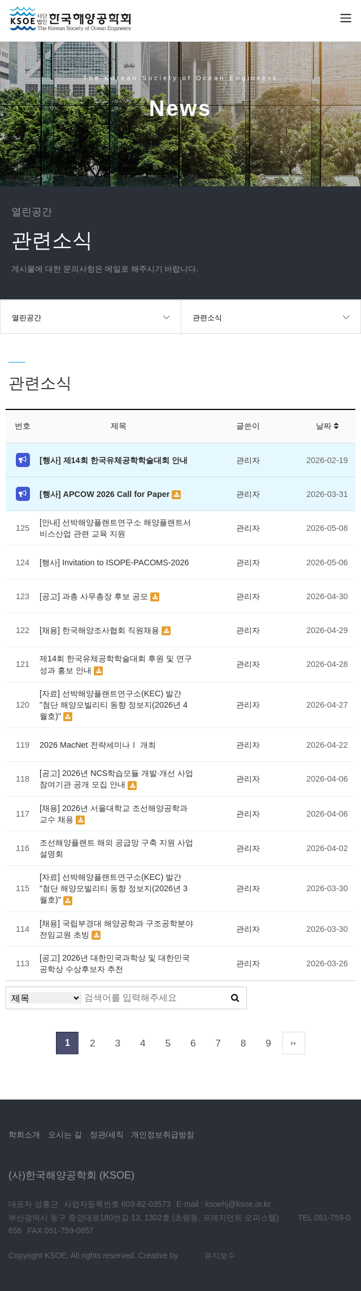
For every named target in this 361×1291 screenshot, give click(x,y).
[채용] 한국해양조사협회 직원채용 (101, 630)
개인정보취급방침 (162, 1134)
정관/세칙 (107, 1134)
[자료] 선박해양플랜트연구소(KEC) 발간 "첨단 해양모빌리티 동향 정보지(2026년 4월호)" (114, 705)
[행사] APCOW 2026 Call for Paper (106, 494)
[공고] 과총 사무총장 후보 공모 (95, 596)
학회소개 (24, 1134)
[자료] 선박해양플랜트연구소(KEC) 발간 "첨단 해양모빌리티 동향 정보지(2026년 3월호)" (114, 888)
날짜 (327, 425)
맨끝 (293, 1043)
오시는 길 (65, 1134)
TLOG (191, 1255)
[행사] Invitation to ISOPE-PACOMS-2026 (114, 562)
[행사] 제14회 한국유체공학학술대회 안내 (114, 460)
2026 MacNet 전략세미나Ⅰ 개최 (98, 744)
